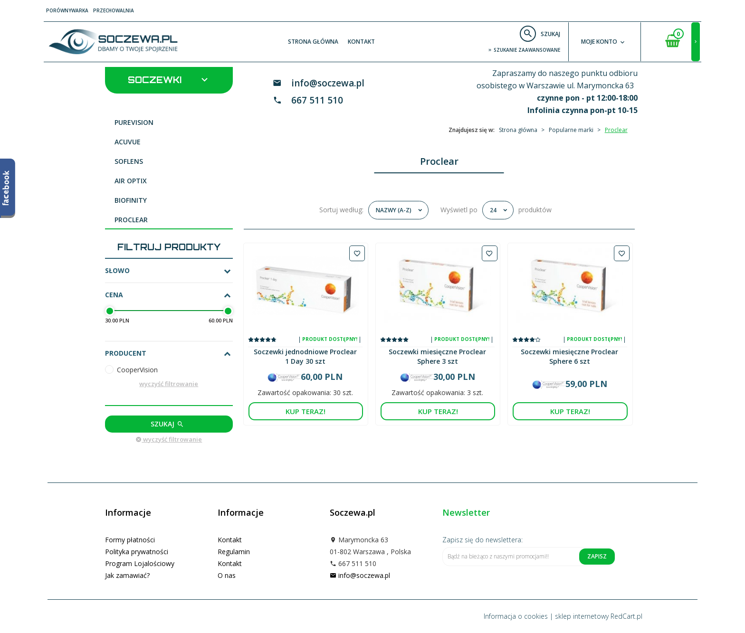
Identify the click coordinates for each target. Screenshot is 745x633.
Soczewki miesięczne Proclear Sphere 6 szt (569, 356)
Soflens (129, 161)
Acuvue (128, 141)
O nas (227, 575)
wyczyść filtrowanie (168, 383)
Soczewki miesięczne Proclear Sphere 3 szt (437, 356)
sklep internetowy (582, 616)
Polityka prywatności (136, 551)
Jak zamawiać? (127, 575)
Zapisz (597, 556)
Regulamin (234, 551)
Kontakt (361, 42)
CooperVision (137, 369)
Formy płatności (130, 539)
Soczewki (169, 79)
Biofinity (131, 200)
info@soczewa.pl (327, 83)
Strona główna (313, 42)
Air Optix (131, 180)
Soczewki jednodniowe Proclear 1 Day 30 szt (305, 356)
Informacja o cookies (516, 616)
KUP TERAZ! (305, 411)
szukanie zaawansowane (523, 50)
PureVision (134, 122)
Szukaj (167, 423)
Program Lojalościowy (139, 563)
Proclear (131, 219)
